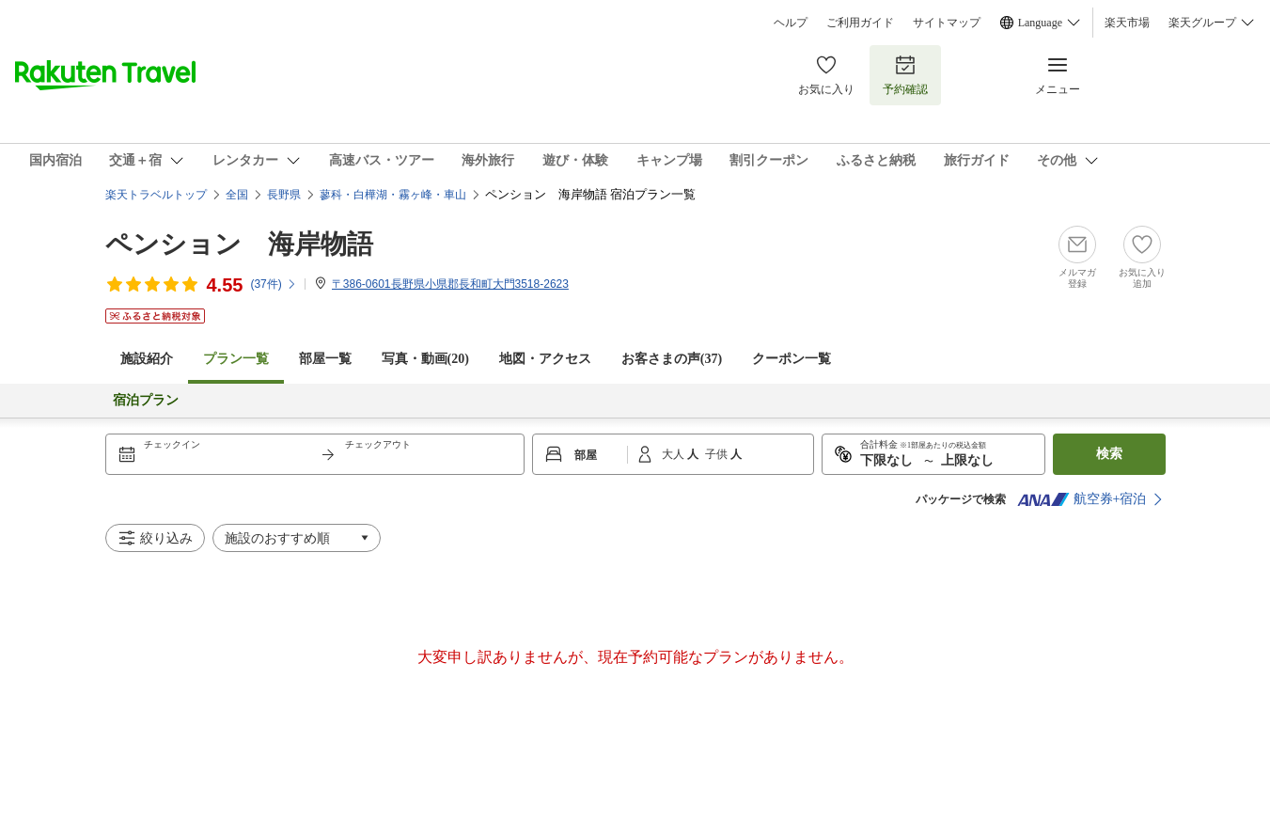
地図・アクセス (545, 359)
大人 (674, 454)
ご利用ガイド (860, 22)
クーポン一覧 (791, 359)
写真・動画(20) (425, 359)
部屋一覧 (325, 359)
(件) (273, 284)
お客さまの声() (671, 359)
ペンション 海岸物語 (239, 244)
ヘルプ (790, 22)
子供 (717, 454)
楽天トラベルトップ (156, 194)
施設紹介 (146, 359)
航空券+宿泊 (1082, 499)
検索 (1109, 454)
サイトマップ (946, 22)
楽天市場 (1127, 22)
